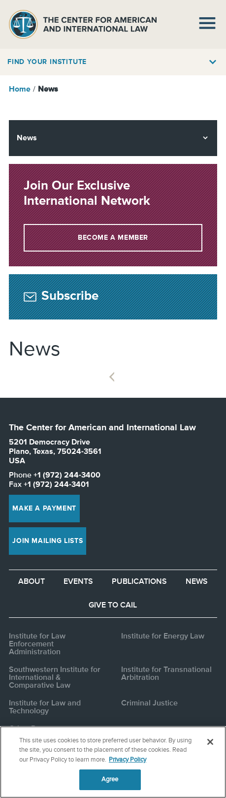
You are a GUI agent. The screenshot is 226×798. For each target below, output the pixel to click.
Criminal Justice (149, 703)
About (31, 582)
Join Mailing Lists (47, 541)
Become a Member (113, 237)
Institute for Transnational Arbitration (166, 674)
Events (78, 582)
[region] (113, 762)
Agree (110, 779)
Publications (139, 582)
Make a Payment (44, 508)
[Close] (210, 742)
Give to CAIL (113, 605)
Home (20, 90)
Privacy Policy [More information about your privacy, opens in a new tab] (127, 760)
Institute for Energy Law (162, 636)
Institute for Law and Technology (45, 707)
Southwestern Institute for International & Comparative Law (54, 678)
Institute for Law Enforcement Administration (37, 644)
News (197, 582)
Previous (111, 377)
